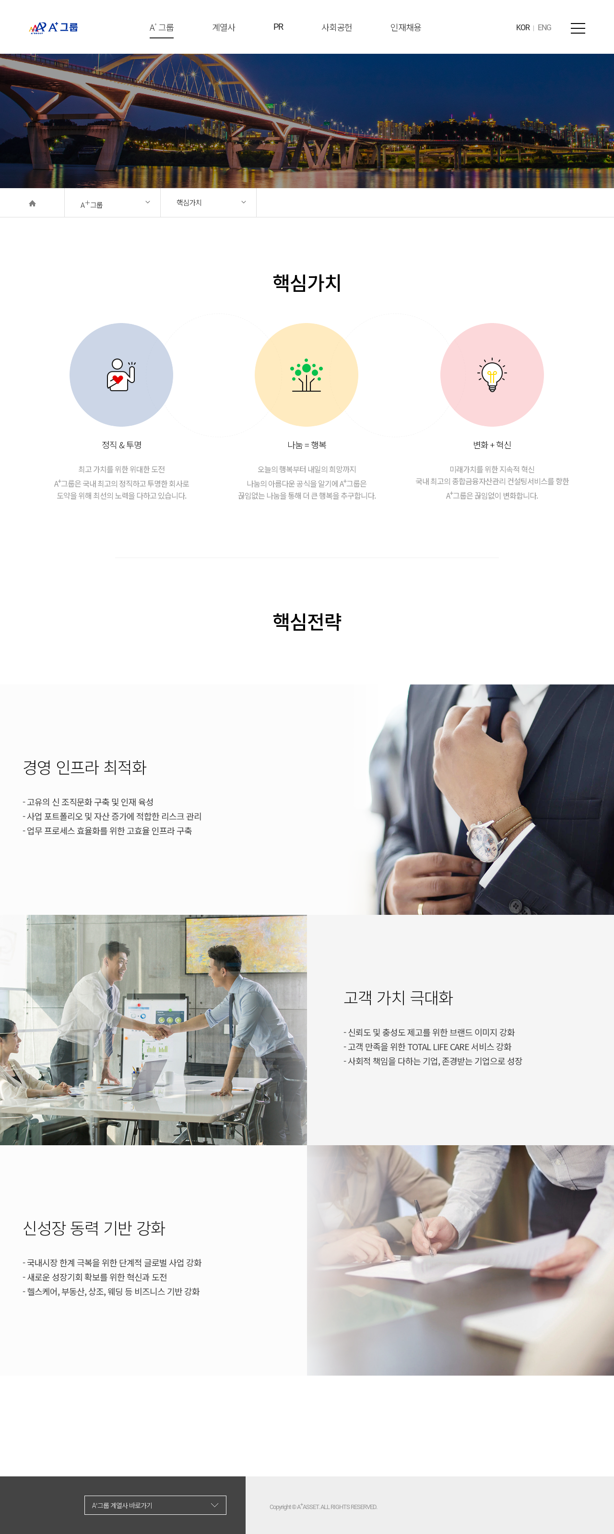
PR (278, 27)
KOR (523, 27)
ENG (544, 27)
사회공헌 (336, 27)
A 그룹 (162, 29)
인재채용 (405, 27)
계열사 (223, 27)
